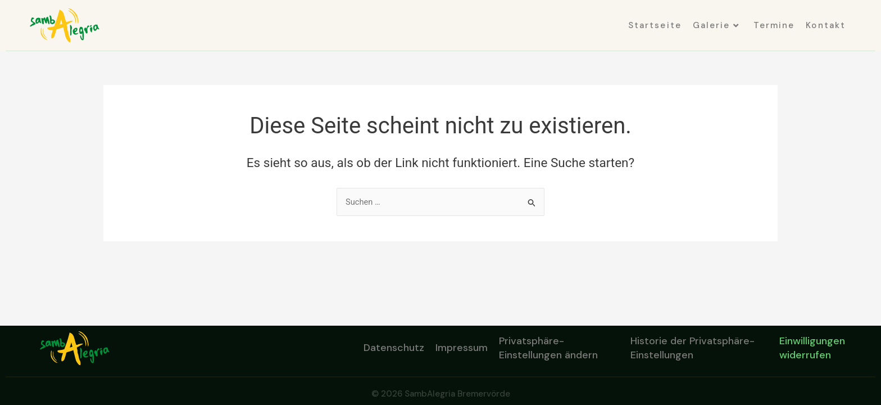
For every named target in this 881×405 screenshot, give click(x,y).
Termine (774, 25)
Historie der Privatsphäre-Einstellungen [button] (692, 348)
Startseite (655, 25)
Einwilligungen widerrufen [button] (812, 348)
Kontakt (826, 25)
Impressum (461, 347)
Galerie (716, 25)
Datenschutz (394, 347)
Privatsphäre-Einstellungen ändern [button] (548, 348)
